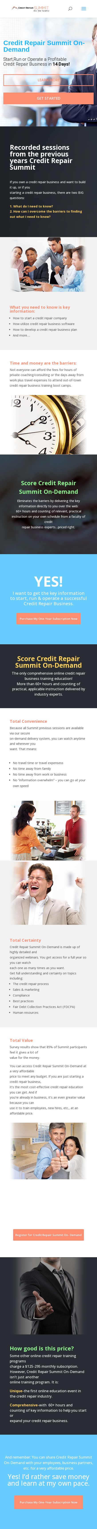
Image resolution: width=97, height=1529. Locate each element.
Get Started (48, 98)
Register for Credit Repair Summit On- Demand (48, 1235)
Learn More (48, 80)
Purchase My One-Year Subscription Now (48, 619)
